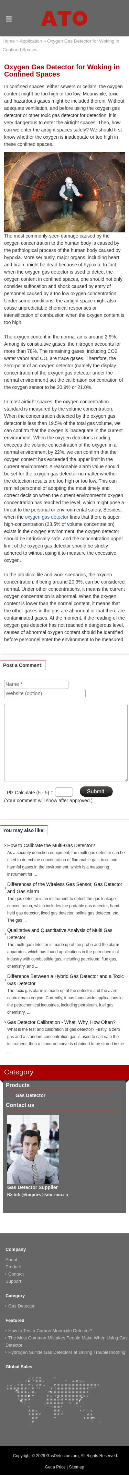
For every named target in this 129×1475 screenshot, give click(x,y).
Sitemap (76, 1467)
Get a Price (55, 1467)
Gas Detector (30, 1095)
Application (31, 41)
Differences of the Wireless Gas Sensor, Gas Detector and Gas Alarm (64, 887)
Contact (16, 1274)
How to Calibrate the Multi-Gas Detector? (51, 845)
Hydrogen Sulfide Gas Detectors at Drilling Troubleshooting (66, 1352)
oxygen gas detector (46, 517)
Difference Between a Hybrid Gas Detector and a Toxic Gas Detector (65, 979)
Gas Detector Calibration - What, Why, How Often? (61, 1022)
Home (9, 41)
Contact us (20, 1105)
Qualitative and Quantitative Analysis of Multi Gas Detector (59, 933)
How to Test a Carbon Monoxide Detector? (50, 1330)
